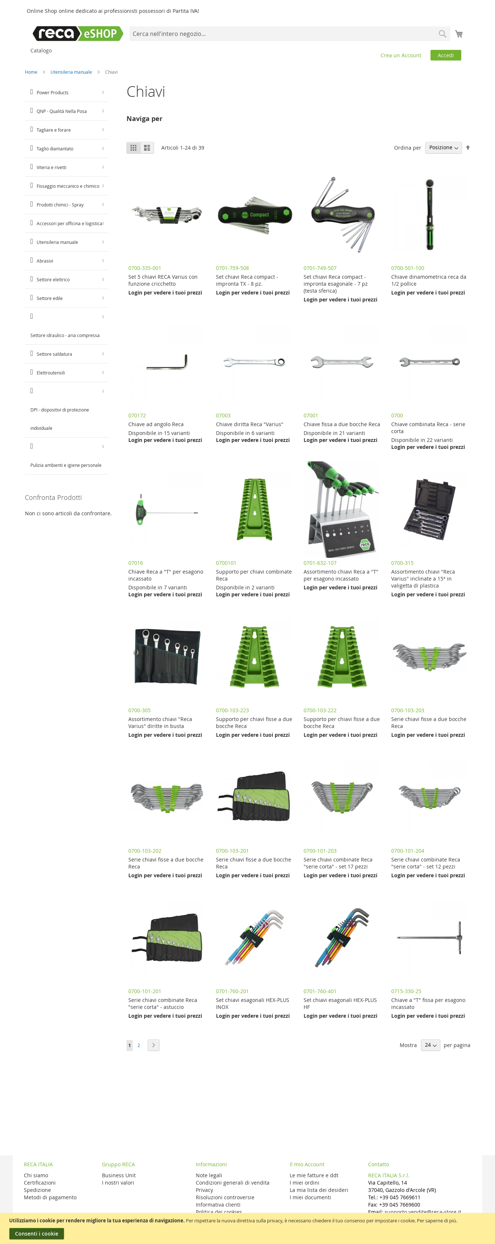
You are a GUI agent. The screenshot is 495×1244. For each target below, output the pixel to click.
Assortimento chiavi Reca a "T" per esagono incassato (341, 575)
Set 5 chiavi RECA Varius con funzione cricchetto (163, 280)
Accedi (446, 55)
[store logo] (78, 33)
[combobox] (289, 33)
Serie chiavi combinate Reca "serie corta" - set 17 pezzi (338, 863)
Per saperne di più (436, 1220)
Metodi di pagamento (50, 1197)
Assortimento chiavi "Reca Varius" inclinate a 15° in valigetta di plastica (423, 578)
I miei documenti (310, 1197)
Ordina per (407, 147)
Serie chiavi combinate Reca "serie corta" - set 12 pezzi (425, 863)
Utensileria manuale (72, 72)
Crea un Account (401, 55)
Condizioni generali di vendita (233, 1182)
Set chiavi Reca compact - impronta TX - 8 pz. (247, 280)
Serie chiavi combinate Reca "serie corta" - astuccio (162, 1003)
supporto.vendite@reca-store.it (423, 1211)
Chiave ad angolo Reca (156, 424)
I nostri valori (118, 1182)
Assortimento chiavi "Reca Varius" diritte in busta (160, 722)
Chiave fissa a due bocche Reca (342, 424)
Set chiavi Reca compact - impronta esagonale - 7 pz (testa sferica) (336, 283)
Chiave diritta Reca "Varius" (249, 424)
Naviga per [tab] (144, 118)
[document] (248, 1228)
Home (31, 72)
